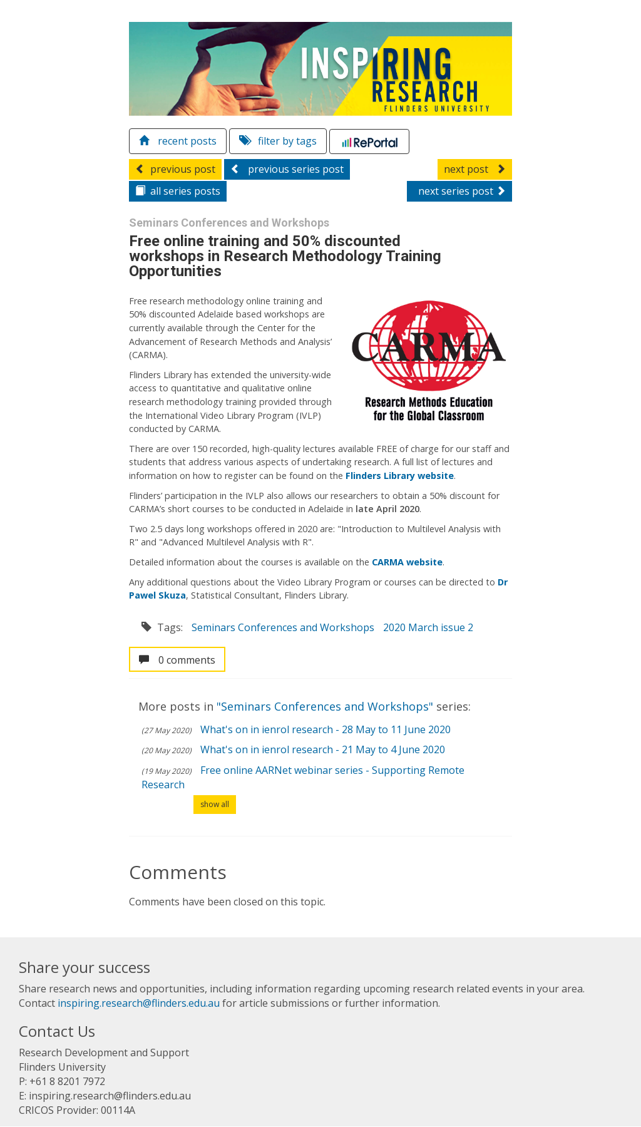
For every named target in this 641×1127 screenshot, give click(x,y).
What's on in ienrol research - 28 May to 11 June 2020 (325, 729)
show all (214, 804)
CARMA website (407, 562)
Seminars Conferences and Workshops (283, 627)
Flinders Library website (400, 475)
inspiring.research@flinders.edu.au (139, 1003)
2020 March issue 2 (428, 627)
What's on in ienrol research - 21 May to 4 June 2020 (322, 749)
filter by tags (278, 141)
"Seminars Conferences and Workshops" (326, 706)
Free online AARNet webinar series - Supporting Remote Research (302, 777)
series (177, 191)
